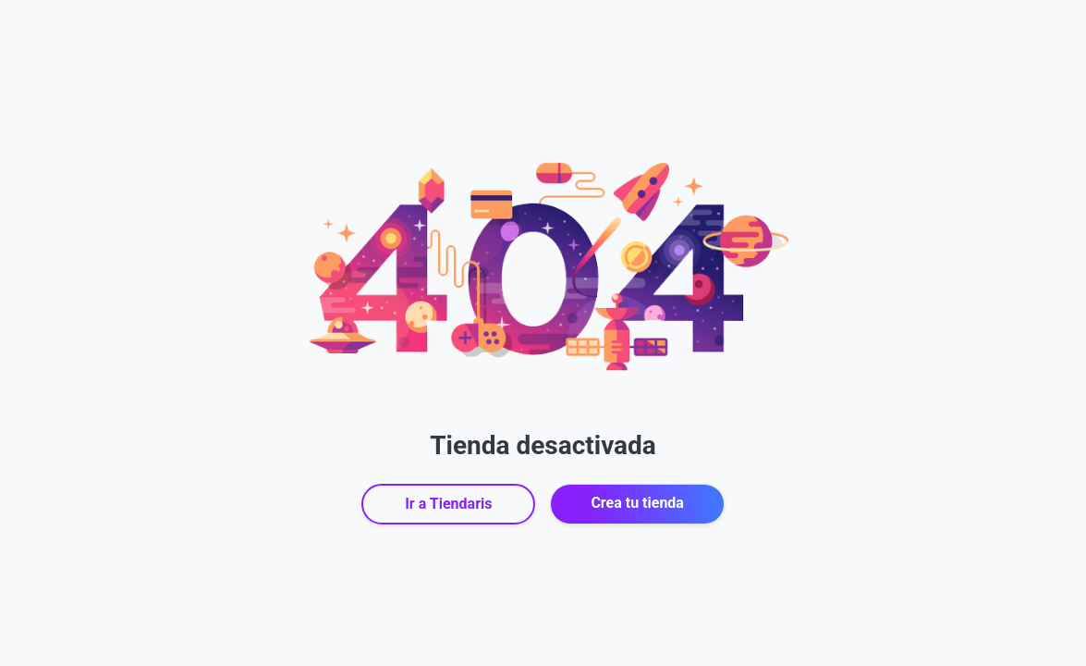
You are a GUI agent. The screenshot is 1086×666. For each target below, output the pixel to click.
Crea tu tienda (637, 503)
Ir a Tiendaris (448, 503)
